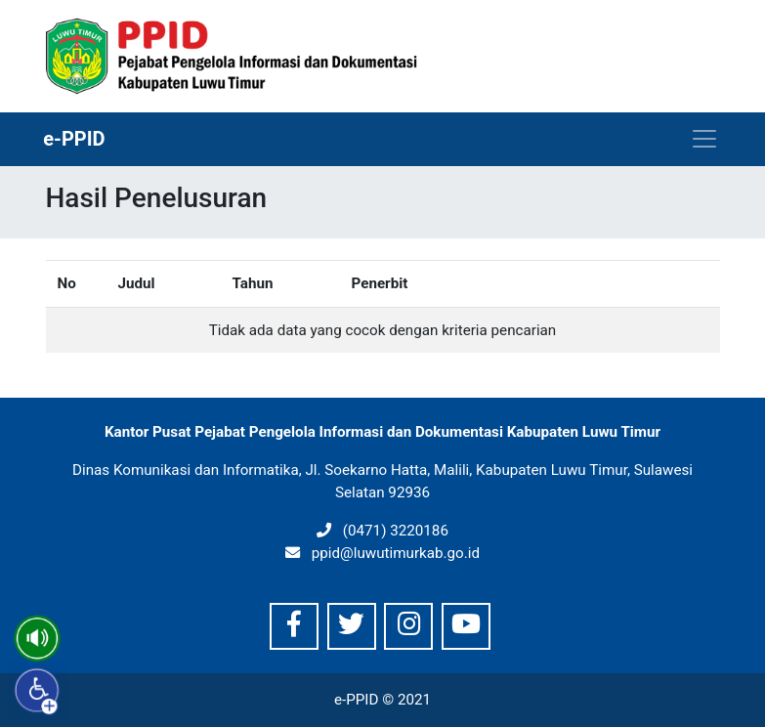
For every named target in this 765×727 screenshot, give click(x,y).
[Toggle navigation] (704, 138)
